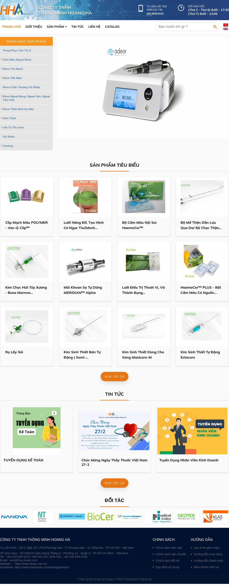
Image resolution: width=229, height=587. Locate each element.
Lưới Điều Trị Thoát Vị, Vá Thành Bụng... (143, 290)
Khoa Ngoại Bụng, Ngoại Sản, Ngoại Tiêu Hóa (27, 98)
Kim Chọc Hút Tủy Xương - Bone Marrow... (26, 290)
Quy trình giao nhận (206, 547)
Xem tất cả (114, 376)
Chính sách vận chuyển (171, 554)
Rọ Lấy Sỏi (14, 352)
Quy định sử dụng (167, 567)
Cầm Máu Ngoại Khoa (17, 59)
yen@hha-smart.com (23, 560)
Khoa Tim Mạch (13, 69)
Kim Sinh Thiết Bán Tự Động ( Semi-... (82, 355)
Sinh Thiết (9, 118)
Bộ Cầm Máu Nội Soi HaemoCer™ (139, 225)
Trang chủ (11, 27)
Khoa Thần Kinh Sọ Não (18, 109)
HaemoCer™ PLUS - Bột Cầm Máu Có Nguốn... (201, 290)
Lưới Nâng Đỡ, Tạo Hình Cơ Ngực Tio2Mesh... (84, 225)
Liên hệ (94, 27)
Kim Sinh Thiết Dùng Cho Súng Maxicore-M (143, 355)
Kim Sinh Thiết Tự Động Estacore (200, 355)
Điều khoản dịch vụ (206, 567)
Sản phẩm (55, 27)
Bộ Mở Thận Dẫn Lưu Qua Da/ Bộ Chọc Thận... (201, 225)
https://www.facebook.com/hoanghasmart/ (41, 567)
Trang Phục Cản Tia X (17, 50)
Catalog (112, 27)
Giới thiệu (33, 27)
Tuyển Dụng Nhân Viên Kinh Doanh (188, 460)
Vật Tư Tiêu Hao (14, 127)
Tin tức (77, 27)
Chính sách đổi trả (167, 560)
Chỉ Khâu (9, 136)
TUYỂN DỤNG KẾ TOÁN (23, 460)
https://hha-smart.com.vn (31, 563)
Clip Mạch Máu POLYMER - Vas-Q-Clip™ (26, 225)
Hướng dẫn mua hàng (208, 554)
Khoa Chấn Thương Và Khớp (21, 87)
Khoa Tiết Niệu (12, 78)
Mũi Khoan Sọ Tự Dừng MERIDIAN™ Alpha (83, 290)
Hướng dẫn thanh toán (208, 560)
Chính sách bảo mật (169, 547)
